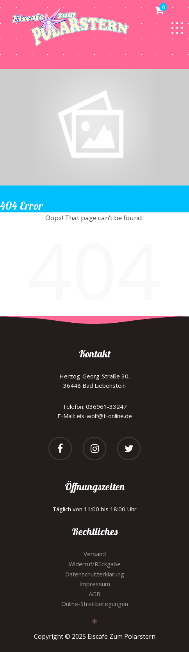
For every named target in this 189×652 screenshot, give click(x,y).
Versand (95, 554)
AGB (94, 594)
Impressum (94, 584)
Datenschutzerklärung (94, 574)
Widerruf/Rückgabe (95, 564)
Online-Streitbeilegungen (94, 604)
